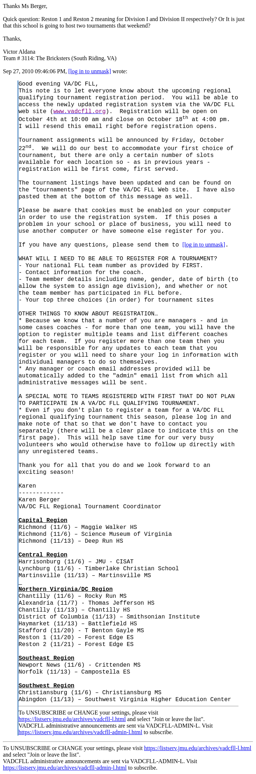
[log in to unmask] (89, 71)
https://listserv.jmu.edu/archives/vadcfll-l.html (72, 719)
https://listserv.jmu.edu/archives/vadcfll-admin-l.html (80, 732)
